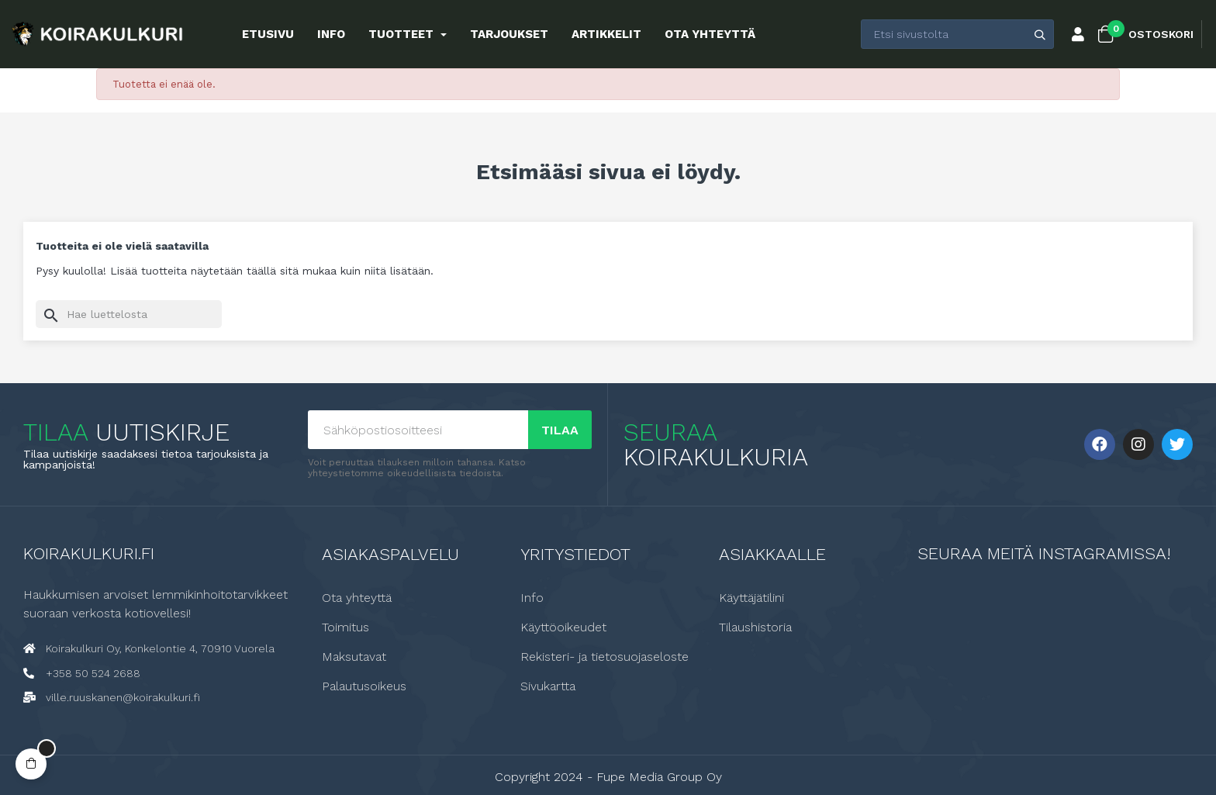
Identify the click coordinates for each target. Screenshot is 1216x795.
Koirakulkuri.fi (88, 553)
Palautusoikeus (364, 686)
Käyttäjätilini (751, 598)
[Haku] (129, 314)
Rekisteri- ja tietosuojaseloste (604, 657)
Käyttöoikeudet (563, 627)
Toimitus (345, 627)
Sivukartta (547, 686)
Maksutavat (354, 657)
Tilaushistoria (755, 627)
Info (532, 598)
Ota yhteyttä (357, 598)
